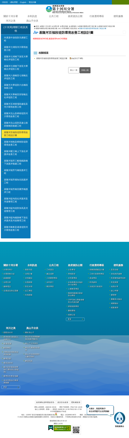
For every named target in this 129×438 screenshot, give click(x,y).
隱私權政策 (75, 402)
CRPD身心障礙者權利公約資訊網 (76, 301)
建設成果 (50, 274)
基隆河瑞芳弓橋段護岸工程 (16, 171)
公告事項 (71, 270)
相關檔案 (44, 52)
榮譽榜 (113, 295)
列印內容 (124, 32)
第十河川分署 (64, 9)
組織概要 (7, 278)
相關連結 (114, 303)
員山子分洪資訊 (31, 343)
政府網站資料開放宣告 (45, 402)
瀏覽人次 (57, 423)
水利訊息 (32, 16)
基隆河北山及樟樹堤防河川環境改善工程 (16, 115)
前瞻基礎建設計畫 (97, 270)
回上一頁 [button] (73, 70)
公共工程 (54, 16)
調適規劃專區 (73, 306)
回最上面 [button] (85, 70)
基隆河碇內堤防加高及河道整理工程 (16, 209)
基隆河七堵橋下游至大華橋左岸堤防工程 (16, 67)
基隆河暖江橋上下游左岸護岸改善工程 (16, 152)
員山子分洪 (32, 20)
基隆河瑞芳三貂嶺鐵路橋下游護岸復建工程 (16, 162)
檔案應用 (114, 308)
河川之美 (10, 20)
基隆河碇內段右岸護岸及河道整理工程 (16, 200)
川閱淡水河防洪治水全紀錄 (11, 353)
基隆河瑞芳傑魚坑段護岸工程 (16, 181)
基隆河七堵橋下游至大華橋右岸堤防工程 (16, 58)
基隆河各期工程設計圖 (107, 26)
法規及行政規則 (96, 286)
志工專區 (28, 291)
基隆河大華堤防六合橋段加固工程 (16, 86)
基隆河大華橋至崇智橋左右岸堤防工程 (16, 96)
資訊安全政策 (62, 402)
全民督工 (50, 282)
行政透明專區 (97, 16)
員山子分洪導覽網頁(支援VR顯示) (32, 338)
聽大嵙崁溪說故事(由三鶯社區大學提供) (11, 369)
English (23, 2)
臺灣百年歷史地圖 (11, 376)
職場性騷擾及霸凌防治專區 (75, 294)
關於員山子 (29, 332)
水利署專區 (72, 278)
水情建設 (28, 278)
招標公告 (71, 315)
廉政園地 (71, 311)
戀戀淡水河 (8, 332)
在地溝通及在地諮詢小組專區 (75, 283)
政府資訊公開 (75, 16)
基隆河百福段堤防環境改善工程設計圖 (16, 133)
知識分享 (114, 286)
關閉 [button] (116, 2)
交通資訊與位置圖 (11, 291)
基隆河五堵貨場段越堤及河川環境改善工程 (16, 105)
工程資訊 (50, 270)
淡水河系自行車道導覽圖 (11, 381)
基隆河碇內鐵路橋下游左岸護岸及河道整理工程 (16, 219)
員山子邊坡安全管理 (32, 349)
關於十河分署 (11, 16)
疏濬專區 (93, 278)
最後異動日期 (54, 421)
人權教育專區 (73, 289)
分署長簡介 (8, 270)
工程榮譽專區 (51, 278)
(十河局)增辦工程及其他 (68, 28)
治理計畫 (28, 274)
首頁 (37, 26)
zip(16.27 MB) (77, 58)
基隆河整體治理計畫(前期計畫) (47, 28)
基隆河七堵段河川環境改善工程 (16, 48)
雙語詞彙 (32, 2)
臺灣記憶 (7, 359)
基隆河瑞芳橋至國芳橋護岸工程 (16, 190)
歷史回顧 (65, 26)
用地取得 (71, 274)
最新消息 (28, 270)
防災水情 (28, 286)
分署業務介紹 (9, 274)
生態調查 (28, 282)
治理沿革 (56, 26)
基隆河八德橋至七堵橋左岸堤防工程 (16, 77)
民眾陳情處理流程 (118, 278)
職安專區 (50, 286)
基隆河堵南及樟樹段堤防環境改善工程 (16, 143)
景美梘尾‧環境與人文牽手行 (11, 338)
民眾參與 (93, 282)
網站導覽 (14, 2)
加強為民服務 (116, 274)
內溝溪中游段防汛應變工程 (16, 39)
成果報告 (73, 26)
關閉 (87, 405)
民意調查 (114, 282)
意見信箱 (114, 270)
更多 (69, 319)
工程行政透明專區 (97, 274)
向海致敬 (28, 295)
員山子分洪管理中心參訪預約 (32, 355)
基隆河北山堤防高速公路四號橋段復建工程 (16, 124)
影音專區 (7, 348)
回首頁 (5, 2)
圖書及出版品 (116, 299)
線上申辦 (114, 291)
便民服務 (118, 16)
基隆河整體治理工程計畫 (88, 26)
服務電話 (7, 286)
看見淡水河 (8, 363)
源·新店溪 (7, 344)
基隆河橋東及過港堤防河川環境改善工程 (16, 228)
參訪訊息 (28, 361)
